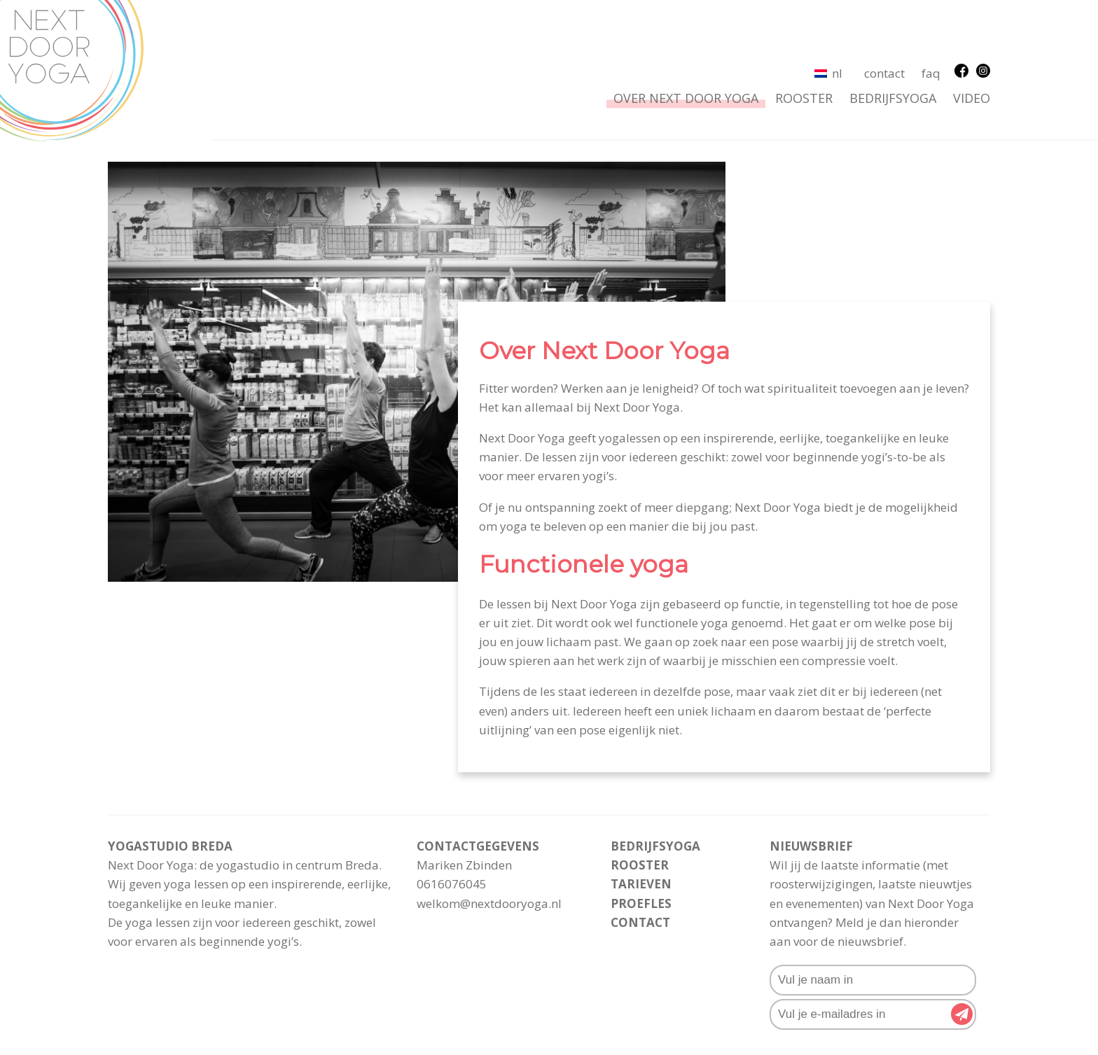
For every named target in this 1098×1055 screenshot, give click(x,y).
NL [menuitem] (837, 16)
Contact (884, 16)
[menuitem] (828, 16)
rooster (804, 41)
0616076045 (452, 827)
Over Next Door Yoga (685, 41)
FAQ (931, 16)
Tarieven (641, 827)
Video (971, 41)
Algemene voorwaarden (494, 1024)
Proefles (641, 846)
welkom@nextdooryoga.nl (489, 846)
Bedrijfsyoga (892, 41)
